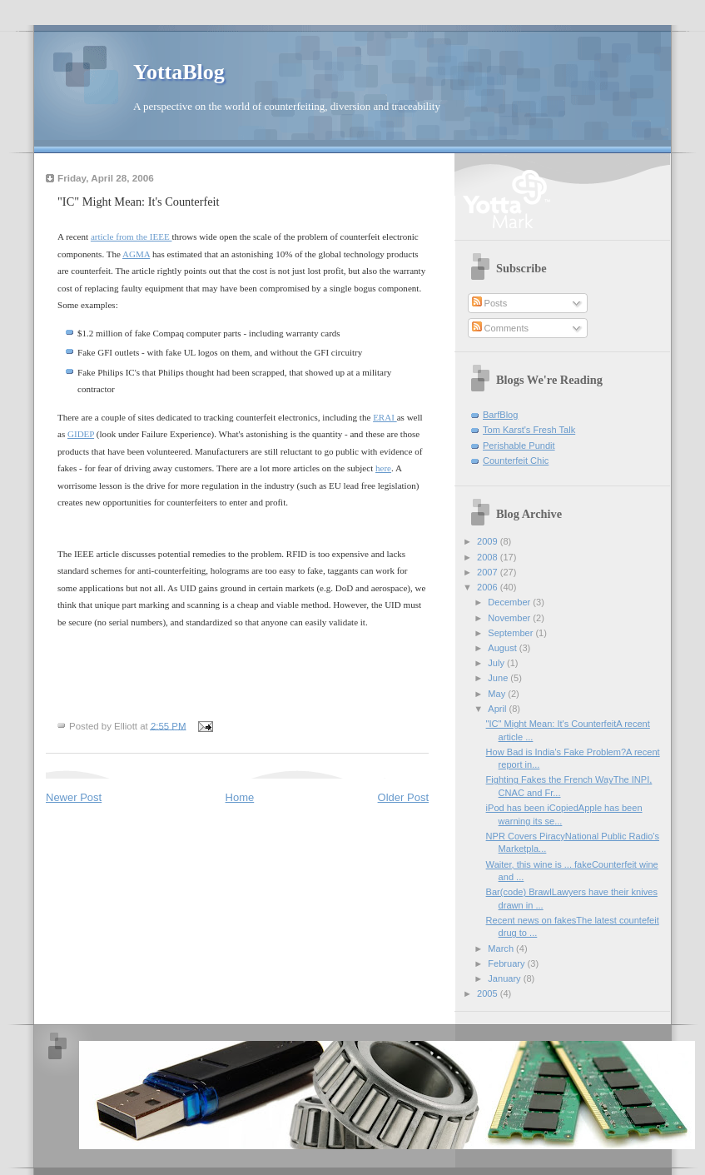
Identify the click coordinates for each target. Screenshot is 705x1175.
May (498, 694)
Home (240, 797)
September (511, 633)
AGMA (136, 254)
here (383, 468)
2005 (488, 993)
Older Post (403, 797)
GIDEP (80, 434)
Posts (490, 303)
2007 (488, 572)
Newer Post (74, 797)
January (505, 978)
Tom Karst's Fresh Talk (529, 430)
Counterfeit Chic (516, 461)
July (497, 663)
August (503, 648)
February (507, 963)
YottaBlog (179, 72)
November (510, 618)
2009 (488, 541)
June (499, 678)
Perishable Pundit (519, 446)
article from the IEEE (131, 236)
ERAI (385, 417)
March (502, 948)
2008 (488, 557)
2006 (488, 587)
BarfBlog (500, 415)
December (510, 602)
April (498, 709)
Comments (500, 328)
